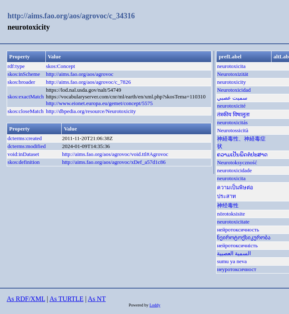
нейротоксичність (237, 245)
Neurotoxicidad (234, 90)
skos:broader (21, 82)
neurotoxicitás (232, 122)
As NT (97, 298)
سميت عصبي (232, 98)
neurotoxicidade (234, 170)
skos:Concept (60, 66)
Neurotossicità (232, 130)
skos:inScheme (23, 74)
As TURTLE (67, 298)
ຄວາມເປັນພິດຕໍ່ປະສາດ (242, 154)
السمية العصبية (234, 253)
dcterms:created (24, 138)
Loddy (154, 305)
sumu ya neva (232, 261)
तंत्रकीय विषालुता (233, 114)
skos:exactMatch (25, 96)
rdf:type (16, 66)
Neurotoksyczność (237, 162)
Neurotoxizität (232, 74)
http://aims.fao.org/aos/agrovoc (79, 74)
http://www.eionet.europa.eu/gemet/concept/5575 (99, 103)
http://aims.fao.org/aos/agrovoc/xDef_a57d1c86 (114, 162)
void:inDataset (23, 154)
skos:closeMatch (25, 111)
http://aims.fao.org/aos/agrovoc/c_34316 (71, 16)
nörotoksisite (231, 214)
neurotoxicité (231, 106)
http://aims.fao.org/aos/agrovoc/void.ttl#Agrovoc (115, 154)
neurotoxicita (231, 66)
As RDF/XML (26, 298)
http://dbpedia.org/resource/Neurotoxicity (91, 111)
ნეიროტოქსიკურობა (244, 237)
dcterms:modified (26, 146)
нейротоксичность (238, 229)
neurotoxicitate (233, 222)
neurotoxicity (231, 82)
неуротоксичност (236, 269)
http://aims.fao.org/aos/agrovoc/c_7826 (88, 82)
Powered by (139, 305)
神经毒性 (228, 205)
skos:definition (23, 162)
